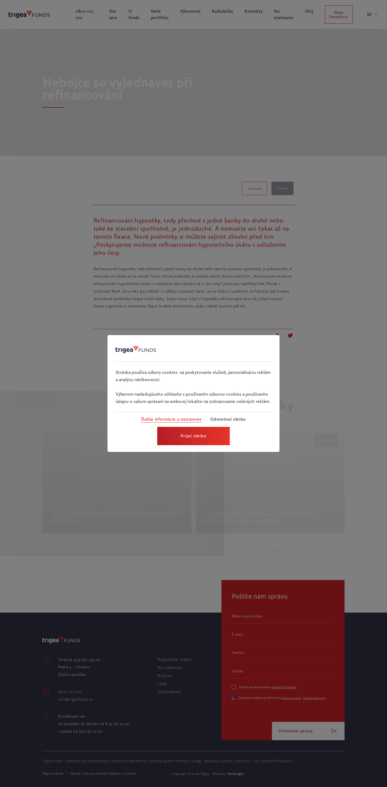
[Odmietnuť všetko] (228, 419)
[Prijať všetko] (193, 436)
